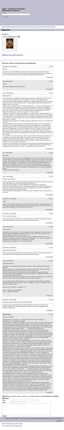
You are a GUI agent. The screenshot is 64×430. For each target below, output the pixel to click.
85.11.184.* (50, 77)
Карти (49, 26)
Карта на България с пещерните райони (33, 26)
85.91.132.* (50, 172)
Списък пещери (20, 26)
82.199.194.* (50, 209)
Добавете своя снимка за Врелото (12, 55)
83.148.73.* (50, 392)
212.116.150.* (50, 148)
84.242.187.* (50, 89)
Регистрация (8, 26)
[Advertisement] (47, 12)
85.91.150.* (50, 295)
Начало (14, 26)
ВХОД (3, 26)
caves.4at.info (19, 428)
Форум (53, 26)
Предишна (11, 36)
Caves (4, 9)
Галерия (46, 26)
